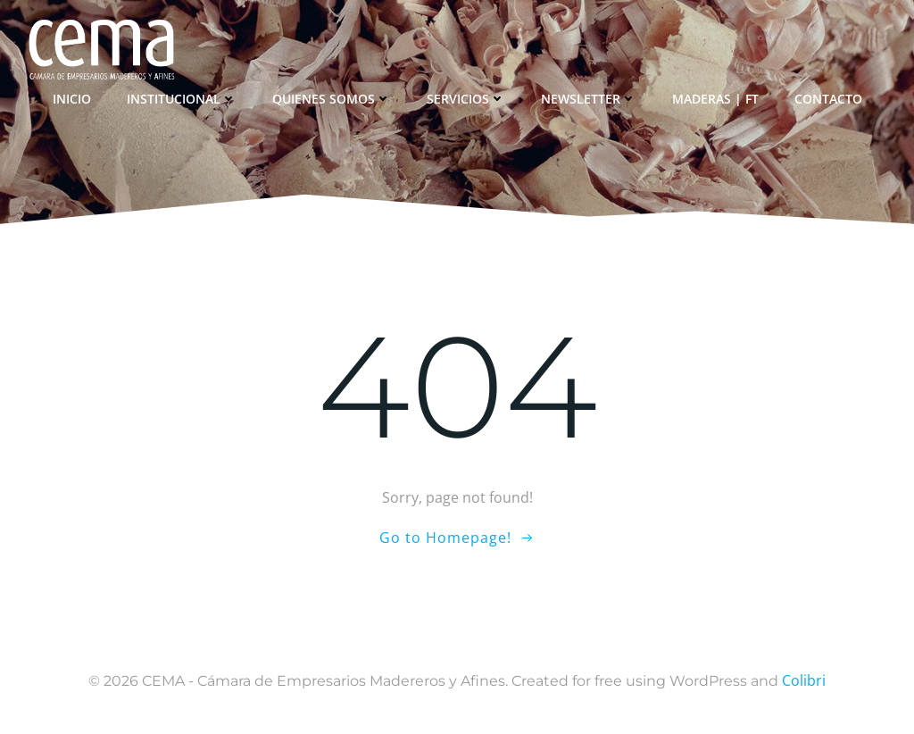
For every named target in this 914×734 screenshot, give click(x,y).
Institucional (182, 98)
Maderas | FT (715, 98)
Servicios (466, 98)
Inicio (72, 98)
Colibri (804, 680)
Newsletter (588, 98)
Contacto (828, 98)
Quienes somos (331, 98)
